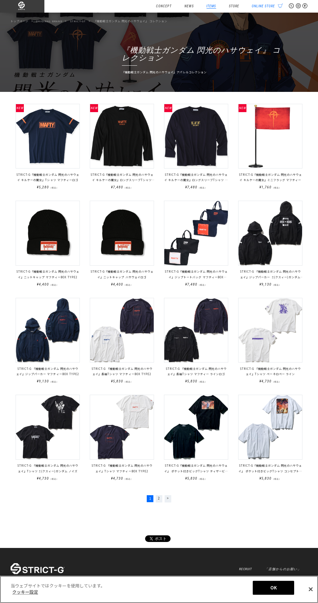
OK (273, 587)
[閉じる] (310, 589)
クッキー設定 (25, 592)
